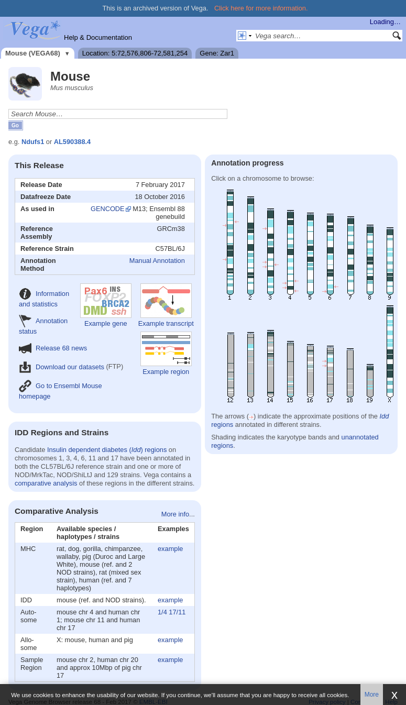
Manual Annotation (157, 261)
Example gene (105, 305)
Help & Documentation (98, 37)
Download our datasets (61, 367)
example (170, 549)
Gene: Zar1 (217, 53)
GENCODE (108, 209)
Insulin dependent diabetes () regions (107, 450)
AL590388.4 (72, 142)
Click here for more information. (261, 8)
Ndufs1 (32, 142)
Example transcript (166, 305)
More (372, 694)
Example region (166, 354)
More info (175, 514)
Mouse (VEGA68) (32, 53)
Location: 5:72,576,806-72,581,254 (135, 53)
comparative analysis (46, 483)
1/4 (162, 612)
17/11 (177, 612)
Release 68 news (53, 348)
